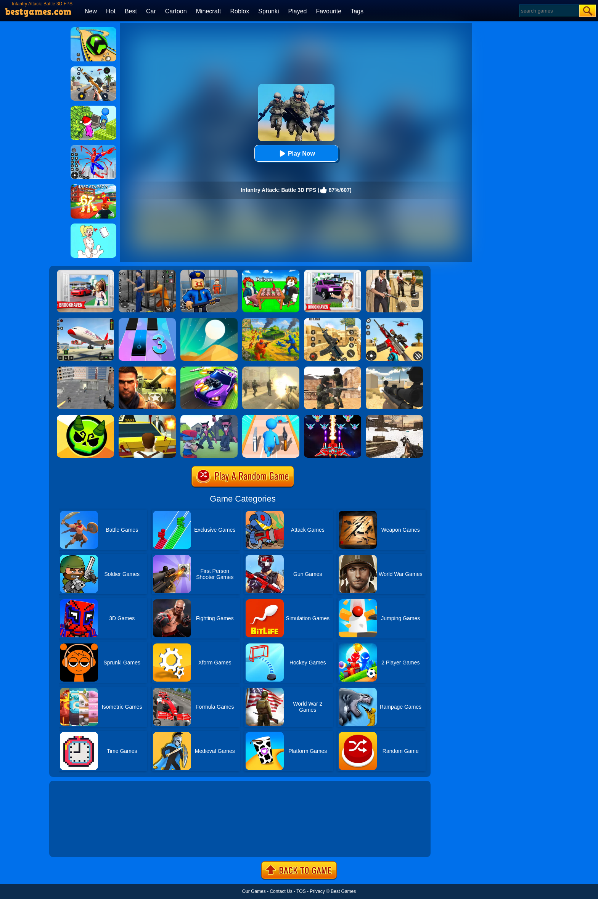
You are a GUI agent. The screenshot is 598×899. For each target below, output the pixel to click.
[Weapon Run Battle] (270, 417)
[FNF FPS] (209, 417)
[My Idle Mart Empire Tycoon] (93, 108)
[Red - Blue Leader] (270, 320)
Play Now (296, 153)
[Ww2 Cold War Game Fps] (394, 417)
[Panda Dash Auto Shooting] (93, 69)
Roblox (239, 11)
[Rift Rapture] (394, 320)
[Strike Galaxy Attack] (332, 417)
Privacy (317, 891)
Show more (75, 842)
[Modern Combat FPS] (147, 369)
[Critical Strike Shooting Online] (332, 320)
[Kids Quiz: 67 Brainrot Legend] (93, 187)
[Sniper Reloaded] (394, 369)
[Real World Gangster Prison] (147, 272)
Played (297, 11)
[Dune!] (209, 320)
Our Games (254, 891)
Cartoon (176, 11)
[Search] (548, 11)
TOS (300, 891)
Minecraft (208, 11)
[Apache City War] (85, 369)
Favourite (328, 11)
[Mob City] (147, 417)
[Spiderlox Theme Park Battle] (93, 147)
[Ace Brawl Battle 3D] (85, 417)
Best (131, 11)
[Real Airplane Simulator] (85, 320)
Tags (356, 11)
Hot (111, 11)
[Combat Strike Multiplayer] (332, 369)
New (91, 11)
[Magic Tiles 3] (147, 320)
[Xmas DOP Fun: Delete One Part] (93, 226)
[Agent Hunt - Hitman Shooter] (394, 272)
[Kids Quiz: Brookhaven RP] (332, 272)
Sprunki (268, 11)
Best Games (343, 891)
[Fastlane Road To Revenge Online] (209, 369)
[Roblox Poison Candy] (270, 272)
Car (151, 11)
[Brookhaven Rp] (85, 272)
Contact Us (281, 891)
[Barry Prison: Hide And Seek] (209, 272)
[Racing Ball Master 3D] (93, 29)
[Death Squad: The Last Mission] (270, 369)
